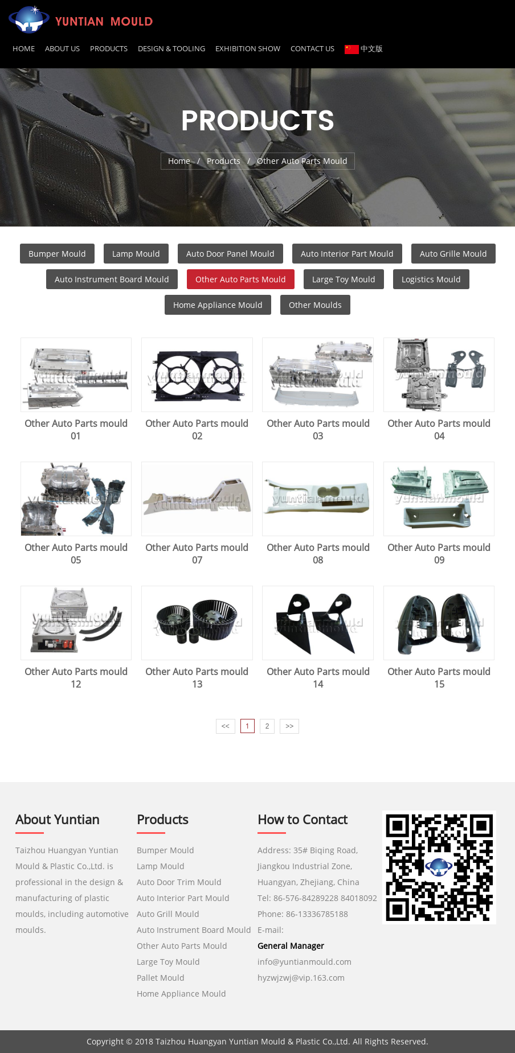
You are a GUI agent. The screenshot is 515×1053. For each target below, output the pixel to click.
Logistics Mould (431, 279)
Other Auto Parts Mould (240, 279)
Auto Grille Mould (453, 253)
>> (289, 726)
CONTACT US (312, 48)
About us (62, 48)
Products (109, 48)
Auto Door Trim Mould (179, 882)
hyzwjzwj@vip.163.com (302, 977)
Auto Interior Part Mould (347, 253)
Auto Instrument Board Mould (112, 279)
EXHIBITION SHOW (247, 48)
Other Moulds (315, 304)
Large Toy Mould (343, 279)
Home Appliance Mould (218, 304)
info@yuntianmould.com (304, 961)
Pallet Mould (161, 977)
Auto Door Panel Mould (230, 253)
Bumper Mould (57, 253)
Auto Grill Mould (168, 913)
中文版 (364, 48)
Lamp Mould (136, 253)
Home (24, 48)
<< (226, 726)
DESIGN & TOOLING (171, 48)
